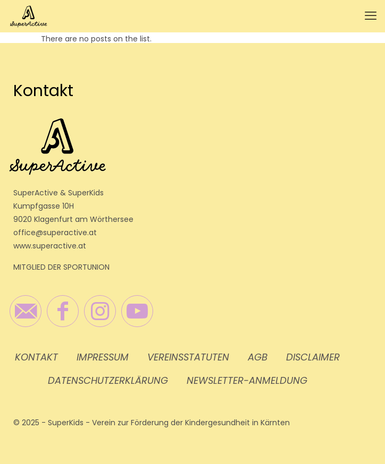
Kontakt (36, 357)
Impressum (103, 357)
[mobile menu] (371, 16)
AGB (257, 357)
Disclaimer (313, 357)
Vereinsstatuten (188, 357)
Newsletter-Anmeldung (247, 380)
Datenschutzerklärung (108, 380)
